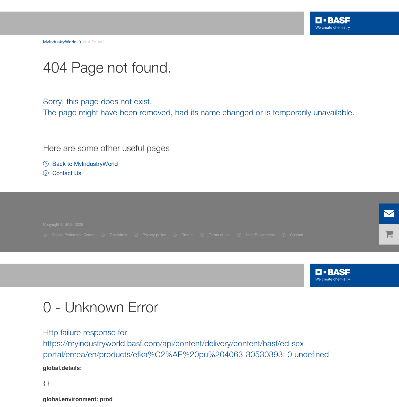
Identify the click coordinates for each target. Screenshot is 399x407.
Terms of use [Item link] (220, 234)
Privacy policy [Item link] (154, 234)
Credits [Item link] (187, 234)
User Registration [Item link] (260, 234)
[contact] (389, 214)
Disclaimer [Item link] (118, 234)
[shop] (389, 234)
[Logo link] (333, 23)
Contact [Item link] (296, 234)
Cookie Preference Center (73, 234)
